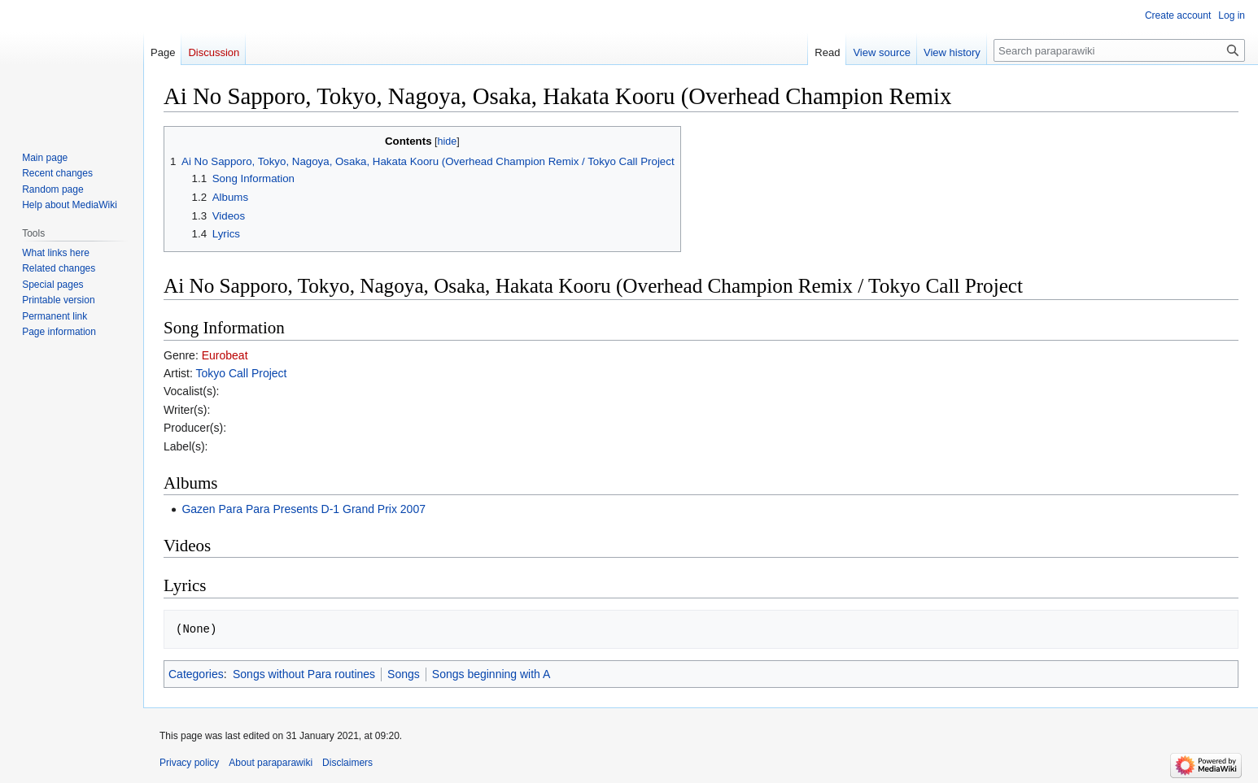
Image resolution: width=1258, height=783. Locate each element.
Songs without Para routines (304, 674)
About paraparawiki (270, 762)
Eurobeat (225, 355)
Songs (403, 674)
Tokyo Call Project (240, 373)
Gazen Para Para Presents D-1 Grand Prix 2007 (303, 508)
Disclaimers (347, 762)
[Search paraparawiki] (1119, 50)
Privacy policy (189, 762)
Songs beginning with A (491, 674)
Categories (196, 674)
